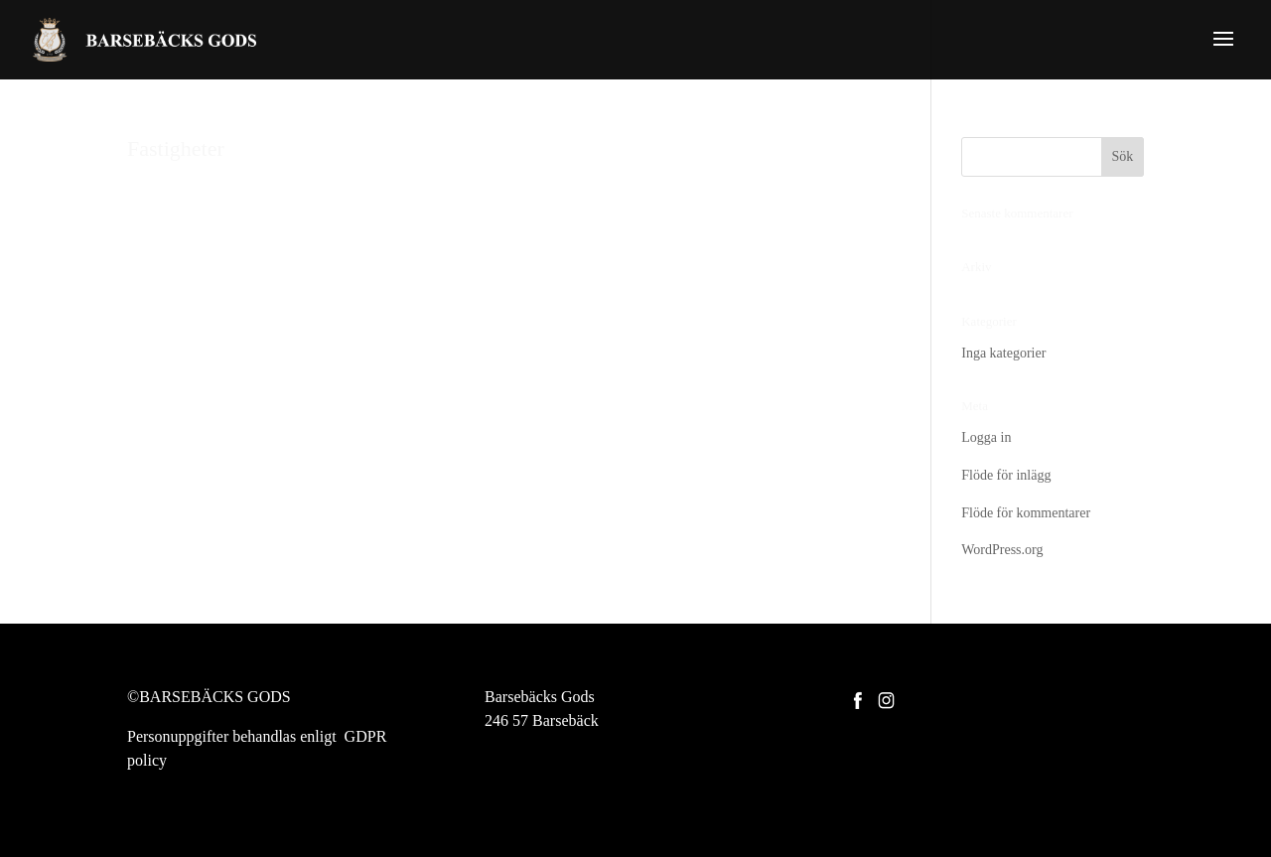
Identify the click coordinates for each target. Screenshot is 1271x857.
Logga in (986, 437)
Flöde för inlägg (1006, 475)
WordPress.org (1002, 549)
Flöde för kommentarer (1025, 512)
